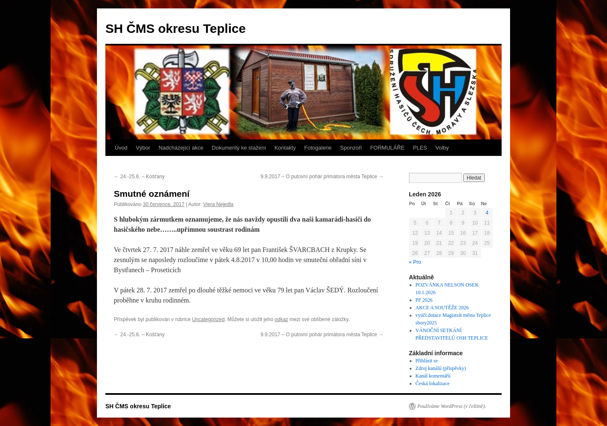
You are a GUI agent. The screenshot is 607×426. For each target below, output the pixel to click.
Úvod (121, 148)
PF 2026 (424, 300)
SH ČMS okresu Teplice (175, 28)
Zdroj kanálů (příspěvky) (441, 368)
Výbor (143, 148)
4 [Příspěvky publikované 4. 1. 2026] (487, 213)
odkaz (281, 319)
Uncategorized (208, 319)
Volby (442, 148)
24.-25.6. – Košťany (139, 177)
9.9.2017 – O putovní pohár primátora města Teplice (322, 177)
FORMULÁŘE (387, 148)
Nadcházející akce (180, 148)
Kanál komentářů (433, 376)
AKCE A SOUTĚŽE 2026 (442, 308)
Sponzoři (351, 148)
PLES (420, 148)
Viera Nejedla (218, 204)
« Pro (415, 262)
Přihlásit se (427, 361)
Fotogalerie (318, 148)
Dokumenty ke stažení (239, 148)
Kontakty (285, 148)
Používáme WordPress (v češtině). (451, 406)
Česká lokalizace (433, 383)
